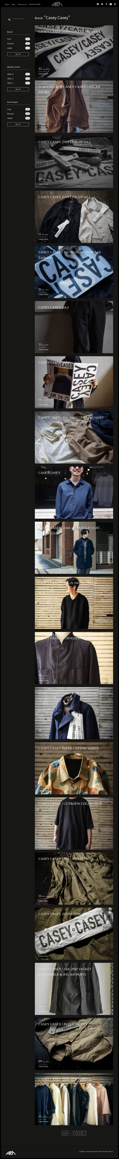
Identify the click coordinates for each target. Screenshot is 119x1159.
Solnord (18, 43)
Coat (18, 109)
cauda (18, 48)
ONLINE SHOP (34, 4)
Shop (13, 4)
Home (7, 4)
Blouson (18, 113)
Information (22, 4)
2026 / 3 (18, 78)
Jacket (18, 118)
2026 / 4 (18, 74)
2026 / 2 (18, 83)
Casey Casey (43, 73)
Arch (18, 39)
